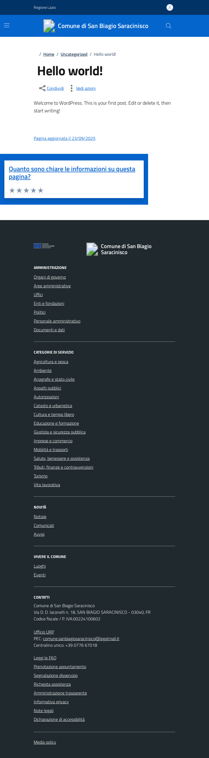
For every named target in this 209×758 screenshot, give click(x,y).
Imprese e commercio (53, 440)
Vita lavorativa (47, 484)
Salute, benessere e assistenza (62, 458)
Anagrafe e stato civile (54, 379)
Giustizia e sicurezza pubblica (60, 432)
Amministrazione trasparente (60, 693)
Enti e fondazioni (49, 303)
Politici (40, 312)
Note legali (43, 710)
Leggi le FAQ (45, 657)
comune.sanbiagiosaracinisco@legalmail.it (81, 638)
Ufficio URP (44, 632)
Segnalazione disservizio (56, 675)
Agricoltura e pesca (51, 361)
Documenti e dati (49, 329)
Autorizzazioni (46, 396)
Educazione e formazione (56, 423)
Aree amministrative (52, 285)
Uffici (38, 294)
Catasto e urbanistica (53, 405)
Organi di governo (50, 277)
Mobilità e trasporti (51, 449)
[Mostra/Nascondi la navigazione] (6, 25)
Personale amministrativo (57, 321)
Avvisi (39, 534)
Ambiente (43, 370)
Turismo (40, 476)
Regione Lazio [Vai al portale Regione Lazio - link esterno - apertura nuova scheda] (45, 7)
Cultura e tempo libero (54, 414)
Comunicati (44, 525)
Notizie (40, 516)
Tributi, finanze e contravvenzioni (63, 467)
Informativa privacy (51, 701)
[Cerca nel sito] (168, 25)
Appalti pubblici (47, 388)
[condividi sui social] (51, 88)
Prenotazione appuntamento (60, 666)
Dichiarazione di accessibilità (59, 719)
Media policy (45, 742)
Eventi (40, 574)
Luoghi (40, 566)
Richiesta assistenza (52, 684)
